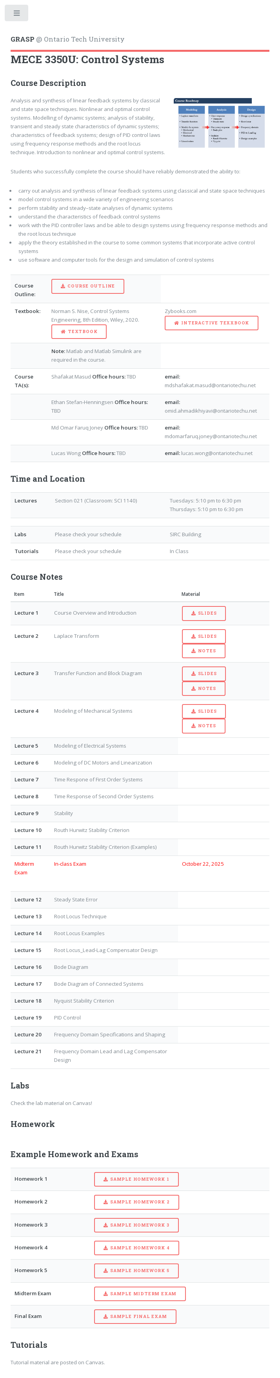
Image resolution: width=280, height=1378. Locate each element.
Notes (207, 651)
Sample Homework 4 (140, 1248)
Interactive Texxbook (215, 323)
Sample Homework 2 (140, 1202)
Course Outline (91, 286)
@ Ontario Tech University (68, 39)
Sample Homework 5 (139, 1270)
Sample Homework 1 (139, 1179)
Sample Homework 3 (139, 1225)
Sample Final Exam (138, 1316)
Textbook (82, 331)
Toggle (17, 14)
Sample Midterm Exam (143, 1293)
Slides (207, 613)
